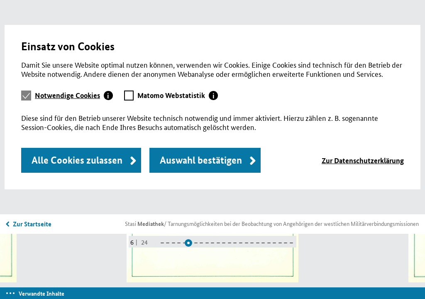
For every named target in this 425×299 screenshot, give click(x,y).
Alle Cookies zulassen (77, 160)
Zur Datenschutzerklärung (363, 160)
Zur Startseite (32, 223)
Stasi (144, 223)
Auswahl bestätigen (201, 160)
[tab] (74, 95)
